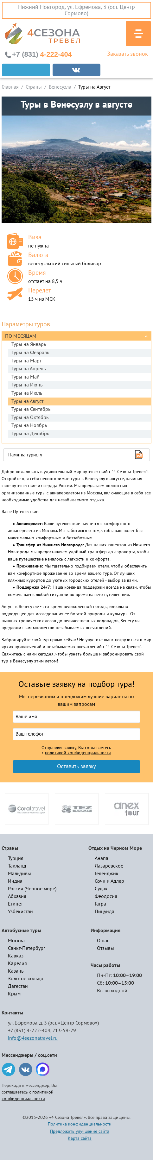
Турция (15, 858)
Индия (15, 881)
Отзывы (105, 948)
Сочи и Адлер (109, 881)
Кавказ (15, 956)
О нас (103, 941)
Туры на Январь (28, 344)
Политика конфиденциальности (80, 1124)
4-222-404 (42, 54)
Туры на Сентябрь (30, 409)
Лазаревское (109, 866)
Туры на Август (27, 401)
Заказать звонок (127, 54)
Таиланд (17, 866)
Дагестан (18, 986)
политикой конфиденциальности (78, 753)
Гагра (100, 904)
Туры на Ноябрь (29, 425)
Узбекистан (20, 911)
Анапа (101, 858)
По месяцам (20, 336)
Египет (15, 904)
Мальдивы (19, 873)
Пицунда (104, 911)
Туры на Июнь (26, 385)
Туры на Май (25, 377)
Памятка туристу (25, 455)
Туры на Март (26, 361)
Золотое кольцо (25, 978)
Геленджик (106, 873)
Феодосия (106, 896)
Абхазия (17, 896)
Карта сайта (80, 1138)
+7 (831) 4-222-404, (29, 1030)
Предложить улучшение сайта (79, 1131)
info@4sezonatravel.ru (33, 1038)
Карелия (17, 963)
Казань (15, 971)
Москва (16, 941)
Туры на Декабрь (30, 433)
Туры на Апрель (28, 369)
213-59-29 (64, 1030)
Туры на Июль (26, 393)
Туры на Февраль (30, 352)
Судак (101, 889)
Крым (14, 994)
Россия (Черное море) (32, 889)
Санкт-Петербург (26, 948)
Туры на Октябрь (29, 417)
